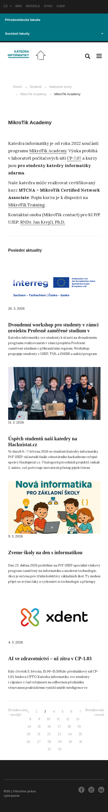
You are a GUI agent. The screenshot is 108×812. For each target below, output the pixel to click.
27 (39, 742)
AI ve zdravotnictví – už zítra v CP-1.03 (50, 658)
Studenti (36, 87)
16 (49, 726)
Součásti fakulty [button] (54, 33)
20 (28, 734)
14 (29, 726)
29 (60, 742)
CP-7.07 (74, 158)
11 (58, 719)
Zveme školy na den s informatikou (45, 552)
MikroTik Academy (31, 94)
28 (49, 742)
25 (80, 734)
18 (69, 726)
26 (28, 742)
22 (49, 734)
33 (59, 749)
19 (79, 726)
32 (49, 749)
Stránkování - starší (94, 712)
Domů (17, 87)
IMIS (18, 6)
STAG (48, 6)
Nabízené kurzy (60, 87)
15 (39, 726)
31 (80, 742)
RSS (7, 791)
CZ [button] (7, 6)
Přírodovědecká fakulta (22, 20)
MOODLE (33, 6)
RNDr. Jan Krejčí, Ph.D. (42, 222)
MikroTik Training (26, 205)
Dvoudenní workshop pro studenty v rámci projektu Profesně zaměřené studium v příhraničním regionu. (53, 330)
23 (59, 734)
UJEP (61, 6)
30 (70, 742)
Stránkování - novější (17, 712)
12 (67, 719)
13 (77, 719)
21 (38, 734)
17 (59, 726)
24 (70, 734)
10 (48, 719)
